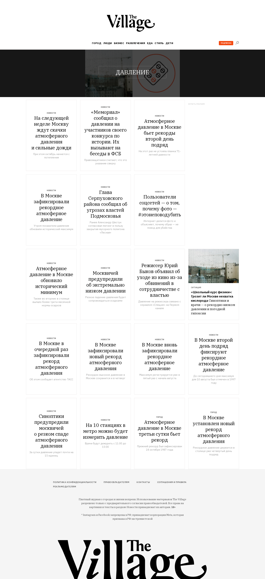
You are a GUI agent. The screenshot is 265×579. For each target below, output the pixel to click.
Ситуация (196, 287)
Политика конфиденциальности (75, 482)
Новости (51, 113)
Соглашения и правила (172, 482)
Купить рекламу (196, 104)
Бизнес (119, 43)
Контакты (143, 482)
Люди (107, 43)
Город (96, 43)
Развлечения (135, 43)
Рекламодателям (64, 486)
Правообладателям (116, 482)
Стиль (159, 43)
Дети (169, 43)
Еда (150, 43)
